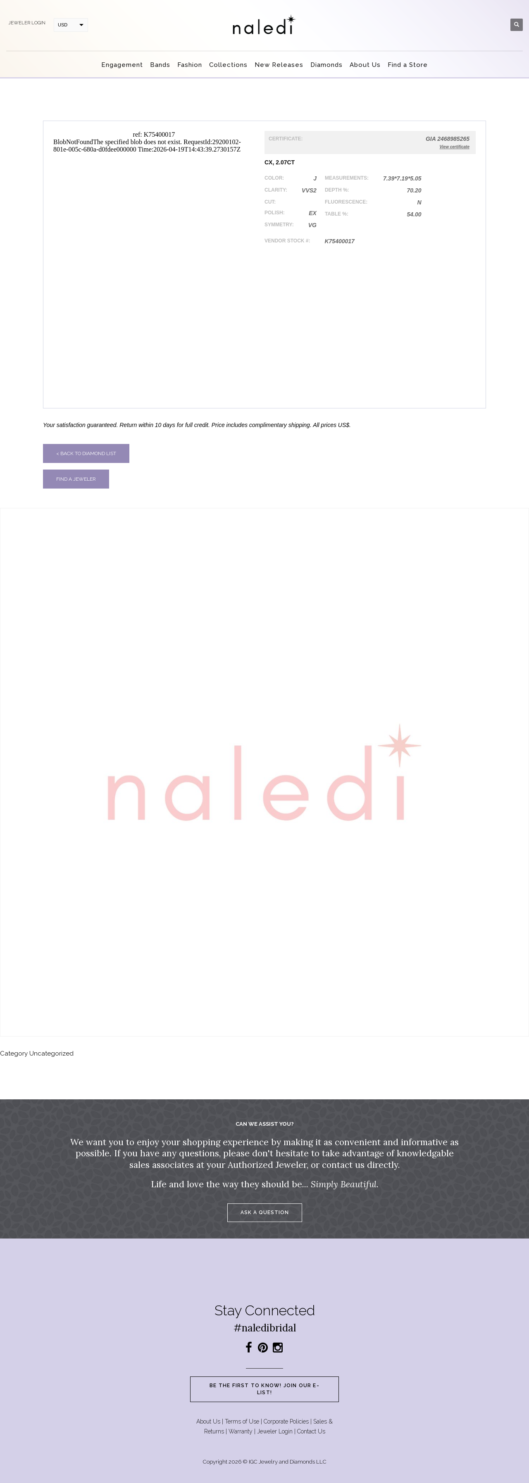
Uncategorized (51, 1053)
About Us (208, 1421)
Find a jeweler (76, 479)
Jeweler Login (275, 1431)
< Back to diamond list (86, 453)
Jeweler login (26, 23)
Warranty (241, 1431)
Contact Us (311, 1431)
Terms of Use (242, 1421)
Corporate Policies (286, 1421)
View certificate (454, 147)
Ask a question (265, 1212)
